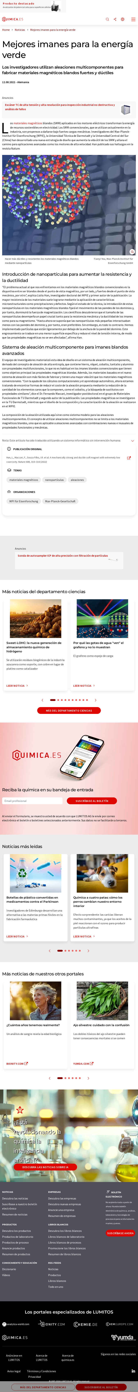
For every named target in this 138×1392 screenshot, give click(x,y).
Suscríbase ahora (120, 1233)
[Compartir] (115, 19)
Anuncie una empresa (61, 1210)
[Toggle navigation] (133, 19)
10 (87, 700)
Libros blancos (57, 1281)
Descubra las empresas (62, 1198)
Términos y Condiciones (41, 1371)
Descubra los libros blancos (65, 1231)
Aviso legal (14, 1371)
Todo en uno (55, 1287)
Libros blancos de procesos (64, 1242)
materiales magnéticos (27, 123)
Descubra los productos (16, 1231)
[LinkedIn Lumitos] (133, 1371)
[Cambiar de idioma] (122, 19)
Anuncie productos (13, 1248)
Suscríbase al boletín (92, 801)
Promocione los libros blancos (67, 1248)
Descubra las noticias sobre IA (45, 1167)
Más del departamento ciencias (69, 710)
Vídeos (6, 1275)
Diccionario (9, 1269)
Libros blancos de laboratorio (66, 1236)
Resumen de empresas (62, 1216)
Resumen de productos (16, 1254)
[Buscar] (107, 19)
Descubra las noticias (15, 1198)
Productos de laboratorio (17, 1236)
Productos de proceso (15, 1242)
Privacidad (34, 1377)
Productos (54, 1275)
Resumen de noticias (14, 1214)
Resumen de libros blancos (64, 1254)
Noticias (53, 1269)
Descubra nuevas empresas (64, 1204)
